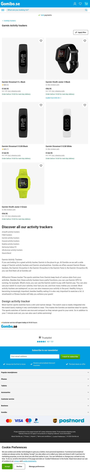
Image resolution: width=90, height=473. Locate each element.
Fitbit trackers (7, 235)
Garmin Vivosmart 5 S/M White (59, 146)
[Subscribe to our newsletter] (34, 356)
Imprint (33, 436)
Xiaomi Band (6, 253)
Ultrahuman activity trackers (12, 250)
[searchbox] (45, 10)
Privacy (26, 436)
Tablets (45, 386)
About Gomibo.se (16, 436)
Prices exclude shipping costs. (66, 432)
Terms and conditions (44, 436)
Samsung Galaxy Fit (9, 247)
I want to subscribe (70, 357)
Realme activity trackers (10, 244)
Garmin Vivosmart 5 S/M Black (15, 146)
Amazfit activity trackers (11, 232)
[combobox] (47, 10)
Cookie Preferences (59, 436)
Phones (45, 379)
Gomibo (45, 412)
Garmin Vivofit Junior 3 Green (14, 207)
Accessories (45, 392)
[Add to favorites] (41, 40)
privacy (16, 461)
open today (22, 322)
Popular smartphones (45, 372)
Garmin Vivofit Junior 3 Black (58, 82)
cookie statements (29, 461)
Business (45, 406)
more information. (65, 433)
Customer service (45, 399)
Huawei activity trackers (10, 241)
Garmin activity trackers (10, 238)
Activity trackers (9, 21)
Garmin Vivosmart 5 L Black (13, 82)
